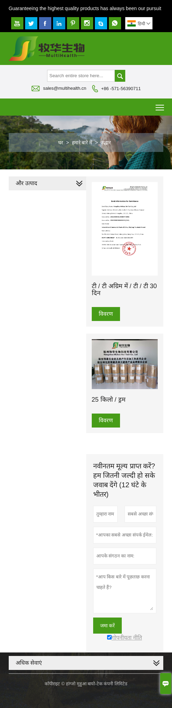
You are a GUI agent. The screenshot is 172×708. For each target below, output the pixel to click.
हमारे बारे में (82, 142)
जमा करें (107, 625)
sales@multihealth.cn (64, 88)
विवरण (106, 314)
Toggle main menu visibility (160, 105)
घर (60, 142)
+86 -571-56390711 (121, 88)
